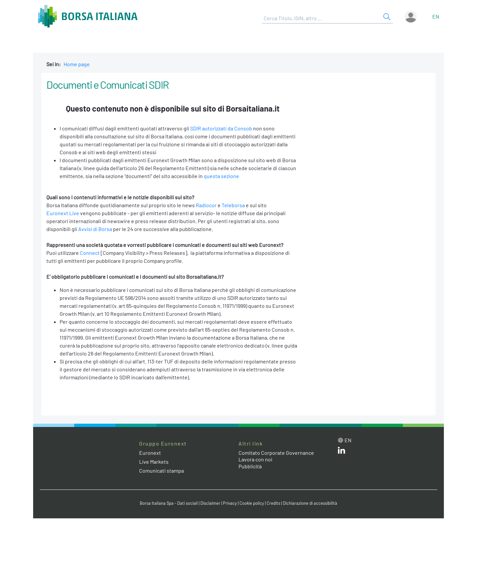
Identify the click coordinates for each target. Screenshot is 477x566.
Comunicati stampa (161, 470)
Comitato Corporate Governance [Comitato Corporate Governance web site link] (276, 452)
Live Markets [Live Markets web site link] (154, 461)
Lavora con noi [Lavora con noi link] (255, 459)
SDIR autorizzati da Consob (221, 128)
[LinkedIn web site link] (341, 451)
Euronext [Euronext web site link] (150, 452)
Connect (90, 253)
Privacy (230, 503)
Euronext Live (62, 213)
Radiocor (206, 205)
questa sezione (221, 176)
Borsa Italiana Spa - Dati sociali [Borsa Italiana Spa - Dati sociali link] (169, 503)
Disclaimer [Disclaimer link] (210, 503)
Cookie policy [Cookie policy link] (251, 503)
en (435, 16)
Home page (77, 64)
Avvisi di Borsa (95, 229)
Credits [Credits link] (273, 503)
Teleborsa (233, 205)
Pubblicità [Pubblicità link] (250, 466)
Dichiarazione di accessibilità (310, 503)
